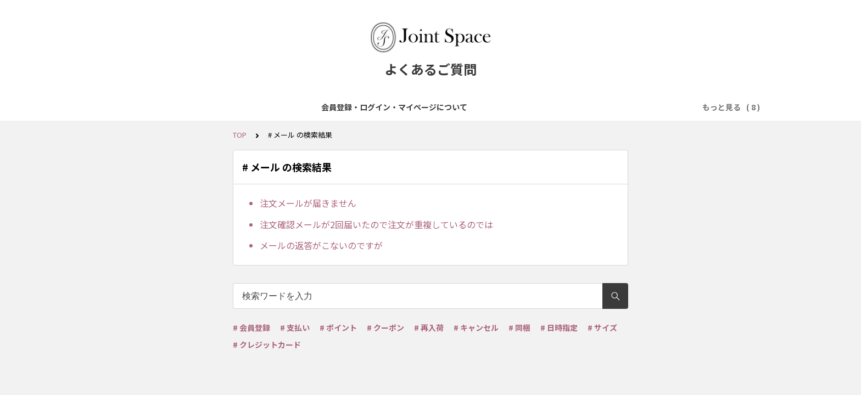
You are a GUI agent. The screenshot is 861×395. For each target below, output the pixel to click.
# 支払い (295, 327)
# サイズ (602, 327)
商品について (306, 106)
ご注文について (371, 106)
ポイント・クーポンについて (617, 106)
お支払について (440, 106)
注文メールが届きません (308, 203)
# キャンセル (476, 327)
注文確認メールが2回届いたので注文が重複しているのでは (376, 224)
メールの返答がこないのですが (321, 245)
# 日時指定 (559, 327)
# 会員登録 (251, 327)
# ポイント (338, 327)
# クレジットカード (267, 344)
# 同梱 (519, 327)
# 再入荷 (429, 327)
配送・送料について (517, 106)
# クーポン (385, 327)
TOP (240, 134)
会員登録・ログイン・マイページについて (194, 106)
